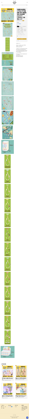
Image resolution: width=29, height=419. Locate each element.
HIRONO (22, 29)
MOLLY (20, 26)
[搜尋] (26, 5)
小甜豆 (25, 30)
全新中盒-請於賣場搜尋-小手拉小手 (21, 34)
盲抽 (18, 26)
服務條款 (12, 417)
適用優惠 (18, 22)
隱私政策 (14, 417)
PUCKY (18, 30)
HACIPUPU (22, 30)
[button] (2, 2)
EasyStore (18, 416)
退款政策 (16, 417)
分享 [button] (18, 40)
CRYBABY (19, 29)
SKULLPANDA (24, 26)
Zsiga (25, 29)
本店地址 (16, 406)
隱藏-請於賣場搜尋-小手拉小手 (21, 33)
